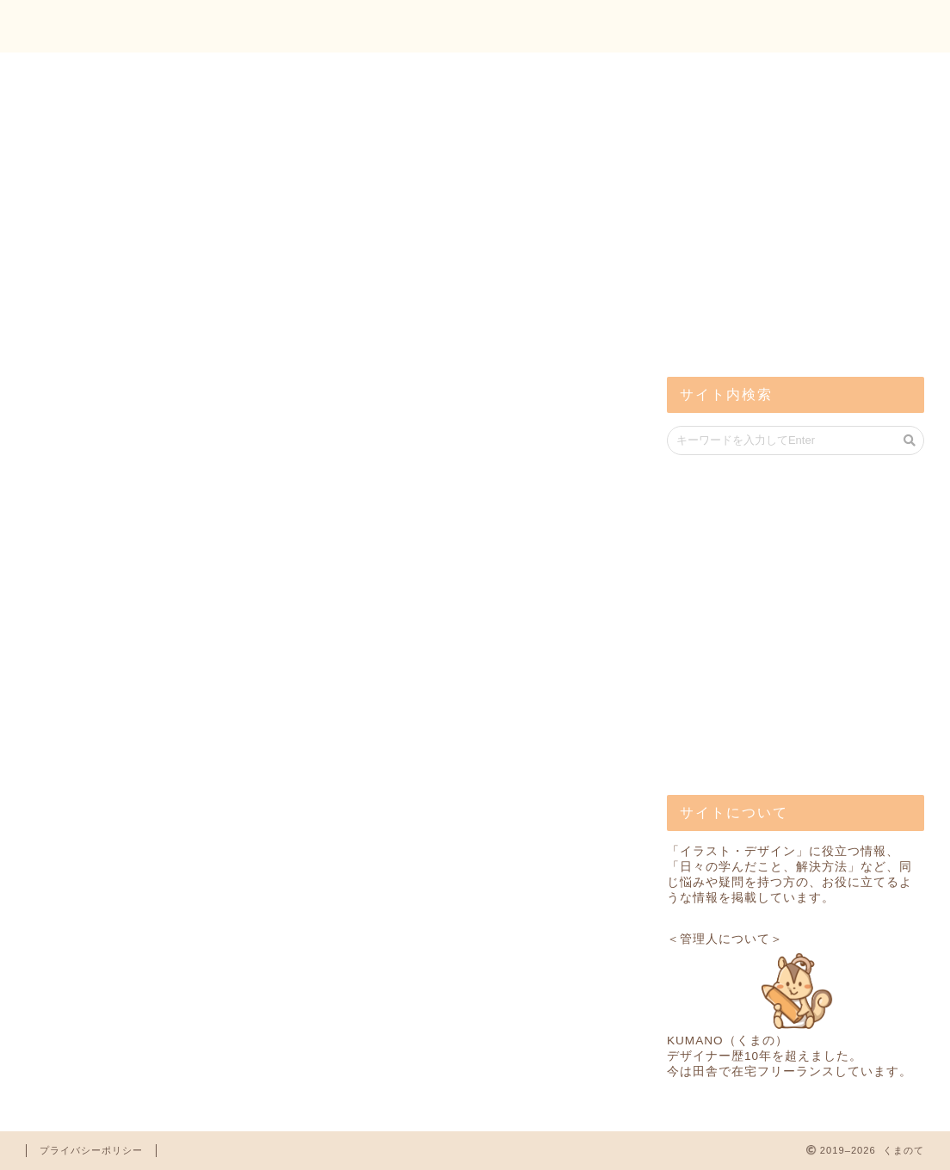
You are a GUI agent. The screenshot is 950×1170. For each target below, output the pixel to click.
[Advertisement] (796, 223)
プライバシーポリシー (91, 1150)
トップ (752, 26)
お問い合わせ (864, 26)
